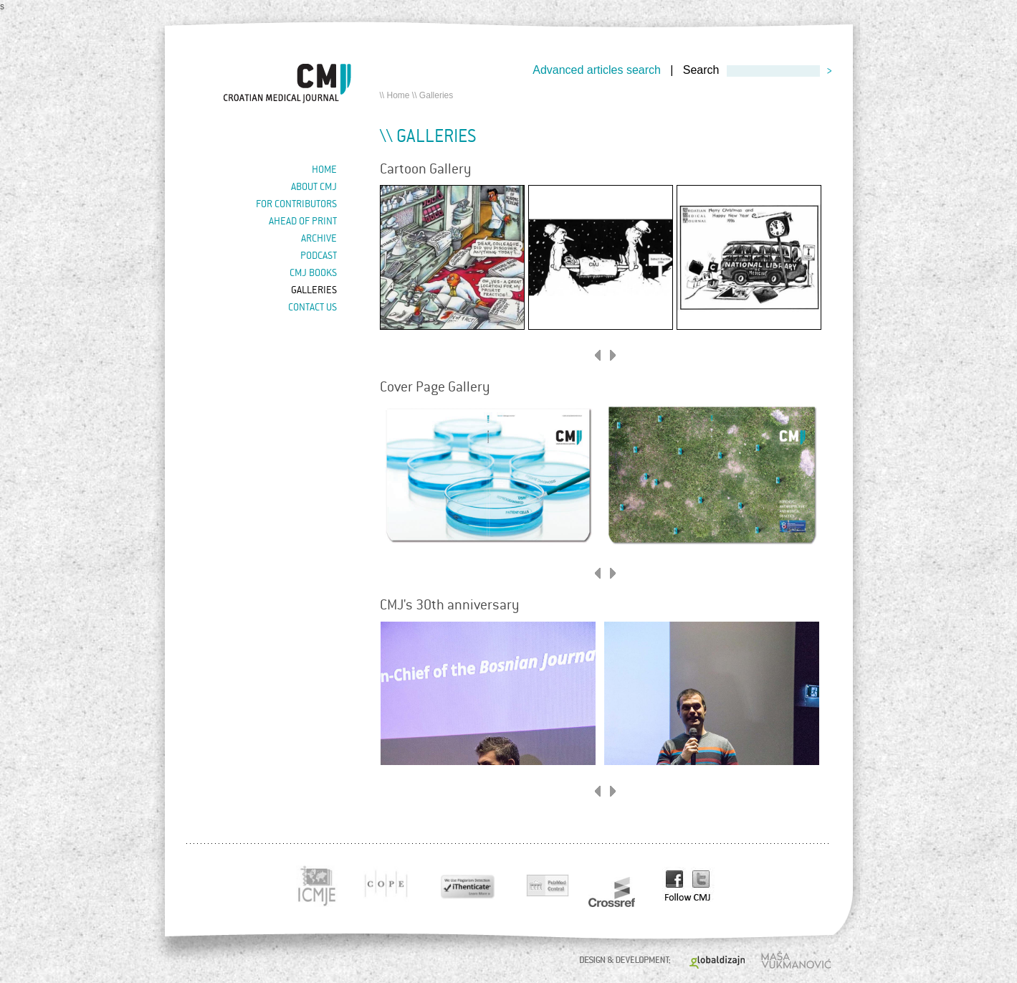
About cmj (314, 186)
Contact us (312, 306)
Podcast (318, 255)
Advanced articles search (597, 70)
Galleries (314, 289)
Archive (319, 238)
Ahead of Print (303, 220)
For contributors (296, 203)
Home (398, 95)
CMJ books (313, 272)
